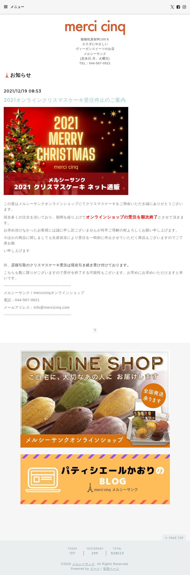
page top (174, 538)
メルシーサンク (83, 564)
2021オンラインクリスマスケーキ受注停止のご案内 (65, 100)
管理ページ (111, 569)
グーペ (95, 569)
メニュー (14, 7)
